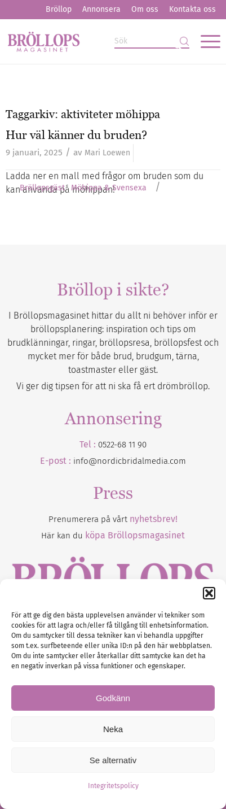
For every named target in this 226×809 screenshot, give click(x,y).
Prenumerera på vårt (113, 519)
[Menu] (204, 41)
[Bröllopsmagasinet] (92, 41)
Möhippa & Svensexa (109, 188)
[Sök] (151, 41)
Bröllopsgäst (42, 188)
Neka (113, 729)
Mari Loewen (107, 153)
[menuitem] (58, 9)
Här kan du (113, 535)
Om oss (144, 9)
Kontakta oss (192, 9)
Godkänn (113, 698)
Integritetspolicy (113, 786)
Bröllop (59, 9)
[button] (209, 593)
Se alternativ (113, 760)
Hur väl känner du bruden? (76, 135)
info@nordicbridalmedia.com (129, 461)
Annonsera (101, 9)
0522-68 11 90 (122, 445)
